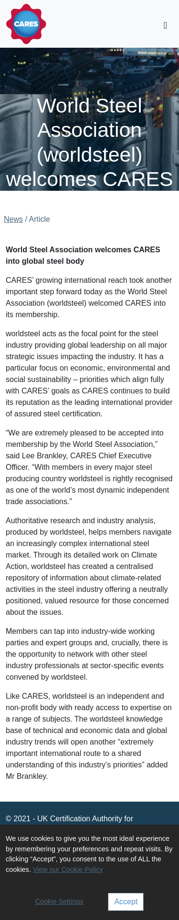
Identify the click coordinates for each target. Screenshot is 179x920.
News (13, 219)
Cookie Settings (59, 901)
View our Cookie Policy (68, 869)
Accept (125, 902)
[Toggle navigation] (165, 25)
